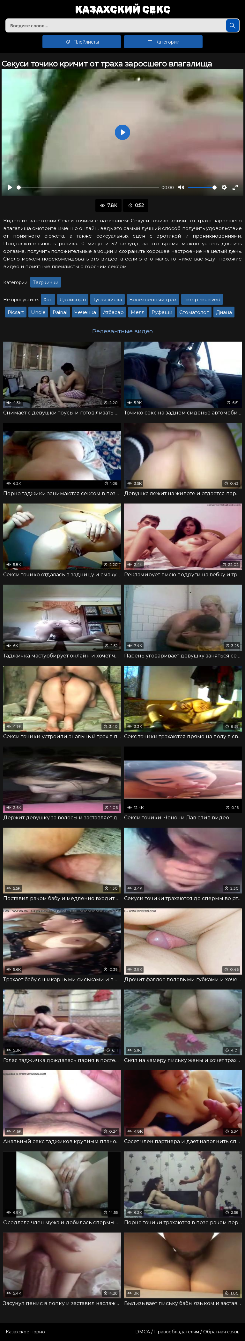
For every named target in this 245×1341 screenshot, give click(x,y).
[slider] (88, 187)
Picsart (16, 312)
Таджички (45, 282)
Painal (60, 312)
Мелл (138, 312)
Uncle (38, 312)
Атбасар (113, 312)
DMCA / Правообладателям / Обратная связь (187, 1332)
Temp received (202, 299)
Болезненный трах (153, 299)
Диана (224, 312)
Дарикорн (73, 299)
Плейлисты (82, 41)
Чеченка (85, 312)
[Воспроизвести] (10, 187)
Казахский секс (122, 9)
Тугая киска (107, 299)
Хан (48, 299)
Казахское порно (25, 1332)
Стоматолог (194, 312)
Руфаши (162, 312)
